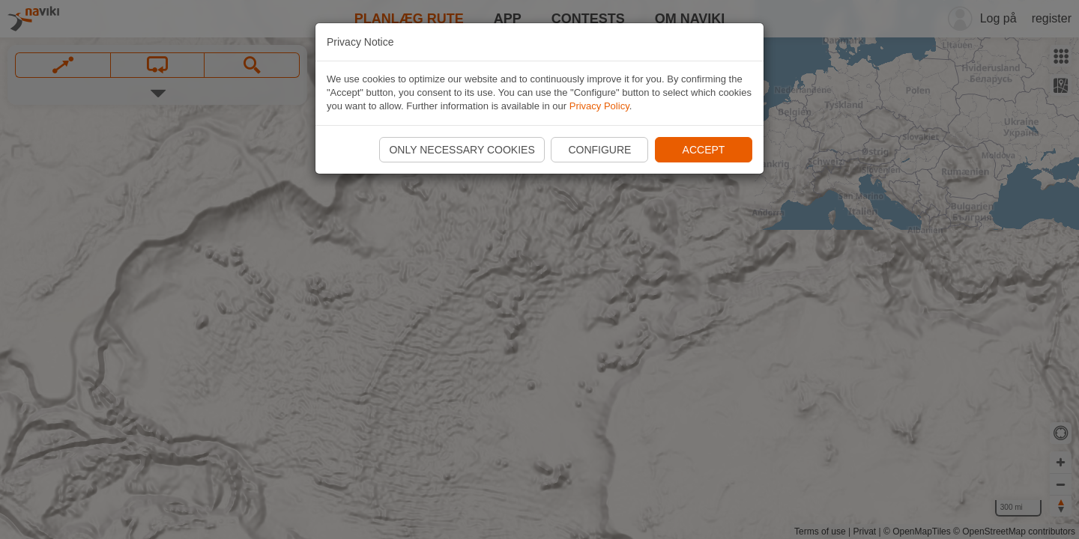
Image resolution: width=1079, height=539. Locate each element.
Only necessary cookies (461, 150)
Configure (599, 150)
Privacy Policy (599, 106)
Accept (704, 150)
